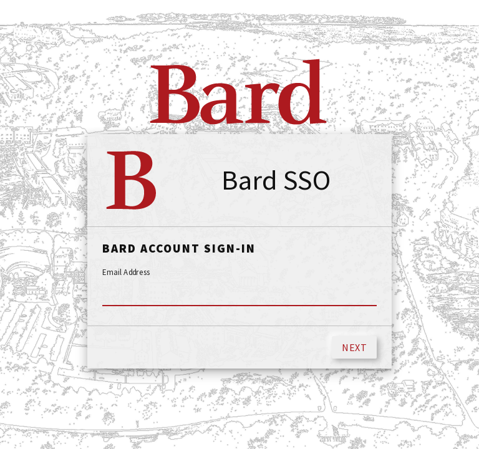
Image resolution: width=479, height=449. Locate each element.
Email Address (126, 273)
